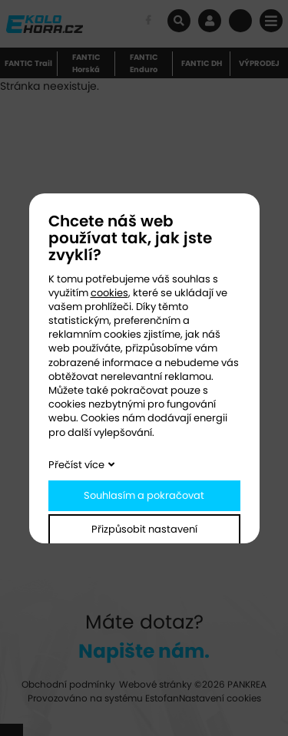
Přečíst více (76, 464)
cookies (109, 292)
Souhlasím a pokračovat (144, 495)
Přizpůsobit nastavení (144, 529)
